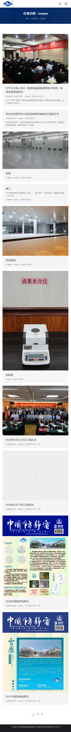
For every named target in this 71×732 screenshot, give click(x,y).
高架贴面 (11, 260)
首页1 (21, 96)
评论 (39, 444)
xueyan (43, 13)
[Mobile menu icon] (65, 3)
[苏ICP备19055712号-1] (51, 727)
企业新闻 (9, 96)
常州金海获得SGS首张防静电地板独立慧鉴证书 (32, 114)
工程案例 (9, 178)
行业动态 (15, 96)
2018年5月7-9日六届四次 (20, 504)
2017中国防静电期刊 (17, 696)
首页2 (14, 606)
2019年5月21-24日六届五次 (21, 439)
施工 (8, 188)
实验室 (9, 374)
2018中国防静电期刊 (17, 601)
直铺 (8, 173)
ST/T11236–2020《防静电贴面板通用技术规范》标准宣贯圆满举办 (34, 90)
